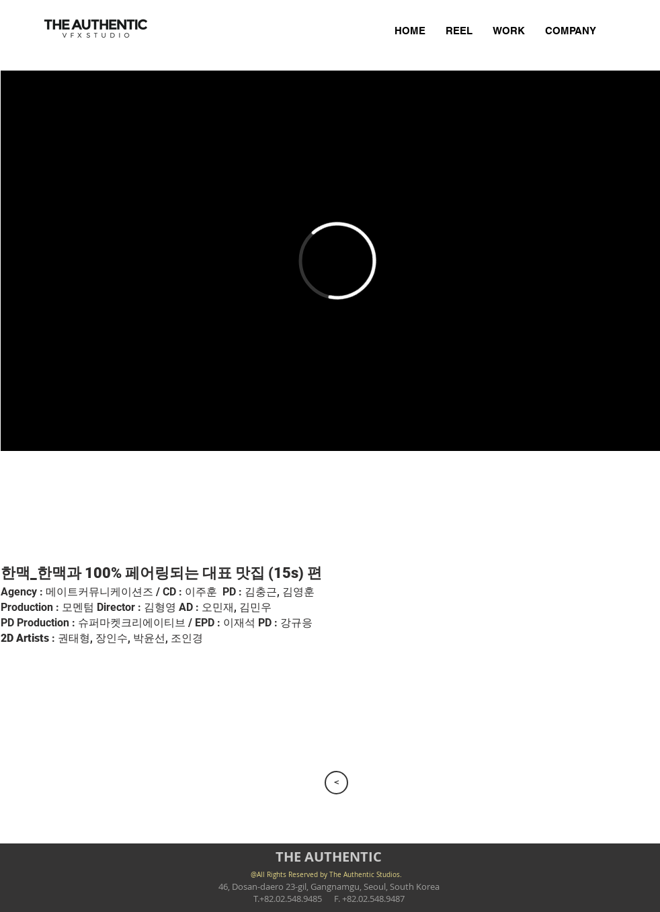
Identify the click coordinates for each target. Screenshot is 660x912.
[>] (336, 782)
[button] (65, 507)
